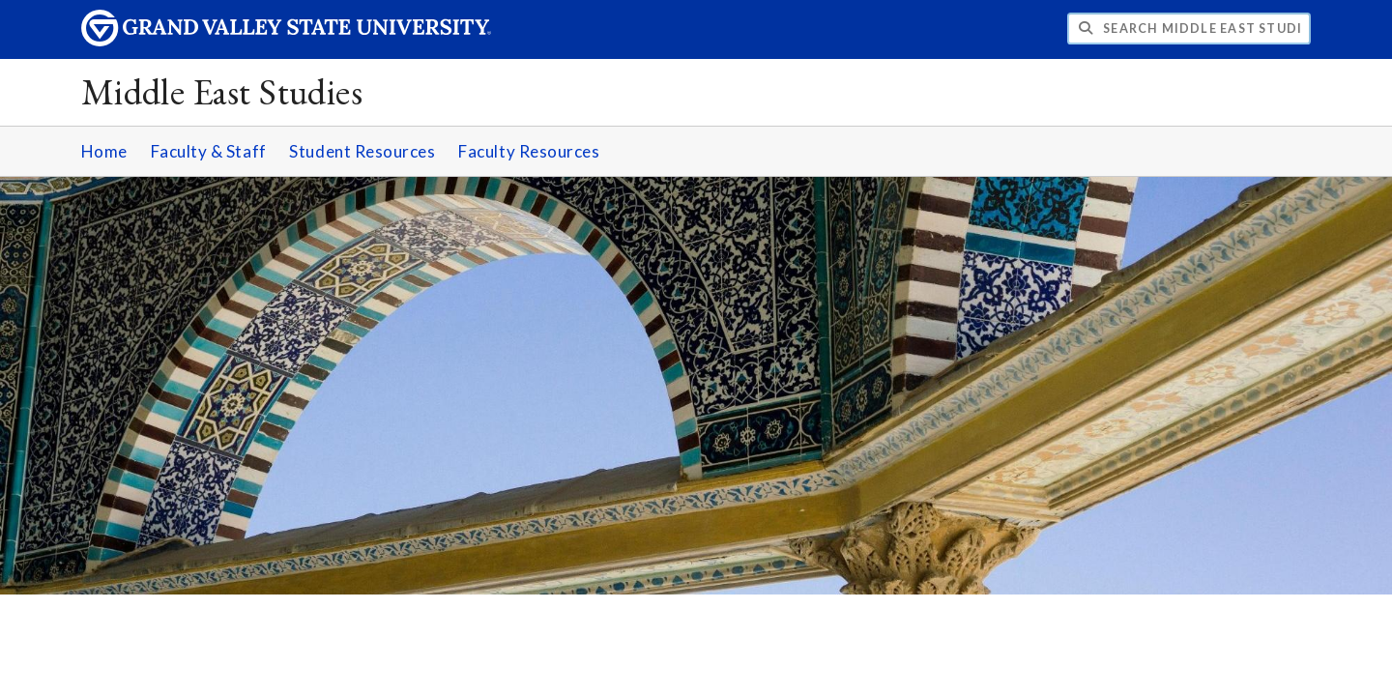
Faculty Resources (528, 151)
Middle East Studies (222, 91)
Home (104, 151)
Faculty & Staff (209, 151)
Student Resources (362, 151)
